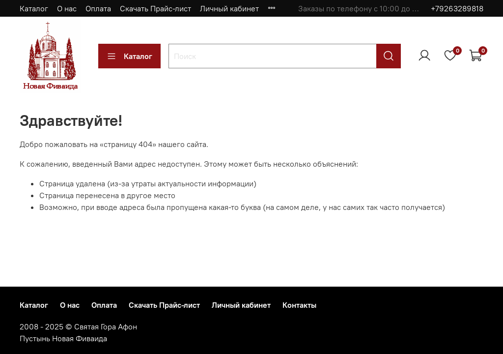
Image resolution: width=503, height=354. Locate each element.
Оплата (98, 8)
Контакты (299, 305)
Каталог (34, 8)
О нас (67, 8)
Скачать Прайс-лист (155, 8)
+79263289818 (457, 8)
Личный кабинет (229, 8)
